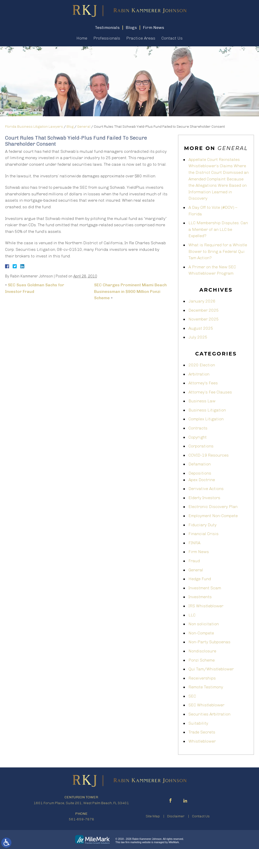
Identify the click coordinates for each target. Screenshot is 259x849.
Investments (200, 596)
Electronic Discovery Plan (213, 506)
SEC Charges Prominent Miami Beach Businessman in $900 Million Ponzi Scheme (130, 291)
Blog (70, 126)
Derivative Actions (206, 488)
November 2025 (203, 319)
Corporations (200, 446)
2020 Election (201, 365)
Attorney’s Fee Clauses (210, 392)
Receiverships (202, 678)
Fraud (194, 560)
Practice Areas (140, 38)
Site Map (153, 816)
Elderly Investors (204, 497)
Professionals (106, 38)
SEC (192, 696)
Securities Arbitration (209, 714)
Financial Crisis (203, 533)
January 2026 (201, 301)
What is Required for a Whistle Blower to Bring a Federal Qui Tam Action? (217, 251)
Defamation (199, 464)
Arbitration (198, 374)
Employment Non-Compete (213, 515)
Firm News (198, 551)
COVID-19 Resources (208, 455)
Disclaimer (176, 816)
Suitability (198, 723)
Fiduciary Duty (202, 524)
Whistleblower (202, 741)
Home (81, 38)
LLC (192, 615)
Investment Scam (204, 588)
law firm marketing (131, 842)
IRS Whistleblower (205, 605)
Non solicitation (203, 623)
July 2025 (197, 337)
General (83, 126)
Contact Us (172, 38)
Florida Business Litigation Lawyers (34, 126)
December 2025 (203, 310)
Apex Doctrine (201, 479)
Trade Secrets (201, 732)
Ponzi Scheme (201, 660)
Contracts (197, 428)
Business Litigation (207, 410)
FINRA (194, 542)
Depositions (199, 473)
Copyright (197, 437)
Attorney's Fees (203, 383)
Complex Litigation (206, 419)
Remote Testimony (205, 687)
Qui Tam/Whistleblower (211, 669)
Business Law (201, 401)
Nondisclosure (202, 651)
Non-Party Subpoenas (209, 641)
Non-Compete (201, 633)
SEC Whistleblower (206, 705)
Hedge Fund (199, 578)
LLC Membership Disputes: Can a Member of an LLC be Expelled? (218, 229)
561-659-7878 (81, 819)
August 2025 (200, 328)
